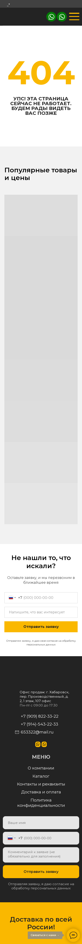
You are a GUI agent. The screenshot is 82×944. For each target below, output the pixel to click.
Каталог (41, 776)
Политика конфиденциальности (41, 803)
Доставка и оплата (41, 791)
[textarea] (41, 855)
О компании (41, 768)
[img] (62, 17)
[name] (41, 822)
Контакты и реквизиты (41, 784)
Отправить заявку (41, 626)
